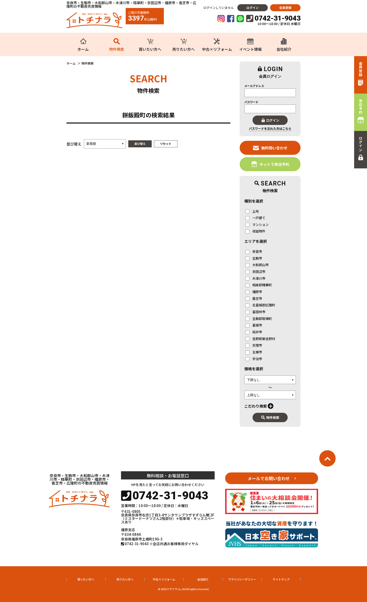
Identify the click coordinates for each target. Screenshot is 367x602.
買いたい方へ (85, 579)
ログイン (252, 7)
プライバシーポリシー (242, 579)
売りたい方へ (125, 579)
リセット (165, 143)
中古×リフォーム (164, 579)
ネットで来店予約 (270, 164)
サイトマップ (281, 579)
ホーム (71, 63)
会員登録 (285, 7)
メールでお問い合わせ (269, 478)
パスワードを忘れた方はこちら (270, 128)
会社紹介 (203, 579)
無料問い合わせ (270, 148)
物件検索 (270, 417)
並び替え (140, 143)
